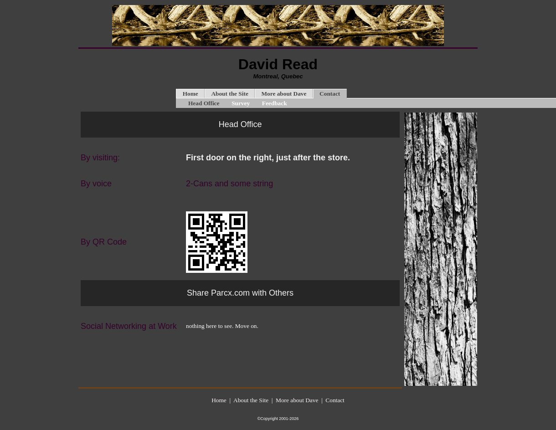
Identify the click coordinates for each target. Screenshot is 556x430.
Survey (241, 103)
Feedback (274, 103)
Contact (329, 93)
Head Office (203, 103)
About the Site (229, 93)
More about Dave (283, 93)
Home (190, 93)
